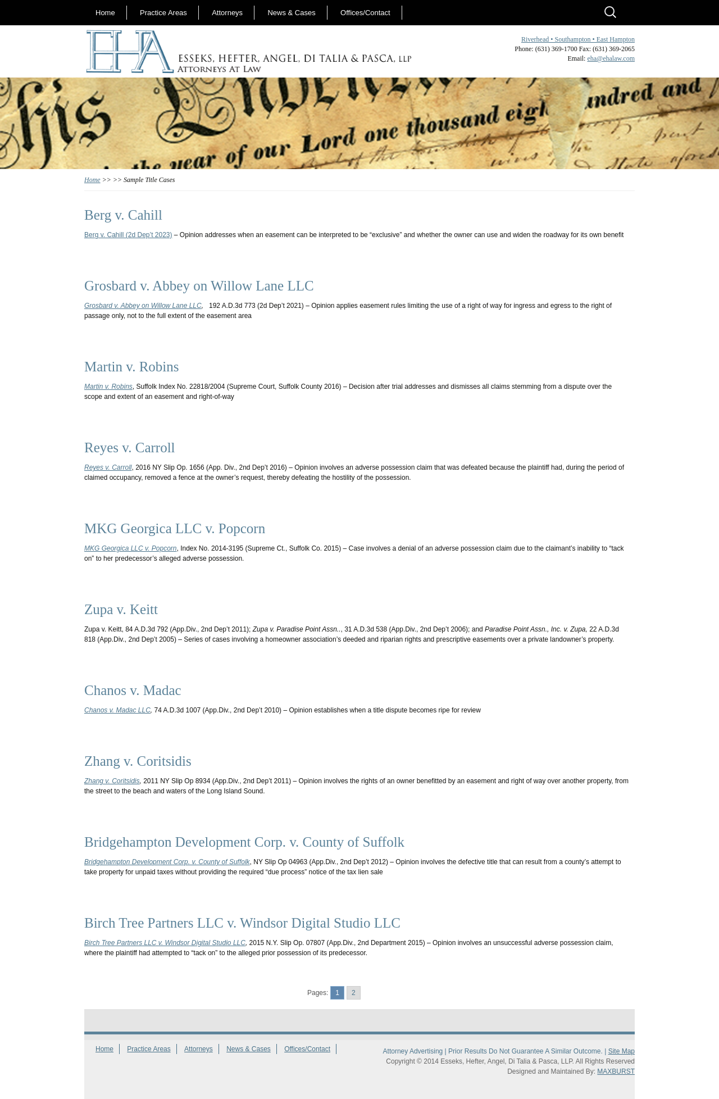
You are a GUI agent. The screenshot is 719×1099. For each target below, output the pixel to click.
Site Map (621, 1051)
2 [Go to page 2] (354, 993)
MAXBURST (616, 1071)
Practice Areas (163, 12)
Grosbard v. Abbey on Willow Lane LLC (143, 306)
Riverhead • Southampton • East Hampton (578, 39)
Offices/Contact (365, 12)
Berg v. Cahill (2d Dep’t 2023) (128, 235)
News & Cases (291, 12)
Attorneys (227, 12)
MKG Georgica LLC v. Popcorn (130, 548)
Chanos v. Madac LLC (117, 710)
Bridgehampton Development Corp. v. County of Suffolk (167, 862)
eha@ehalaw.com (611, 58)
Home (105, 12)
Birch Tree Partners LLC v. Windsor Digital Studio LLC (164, 943)
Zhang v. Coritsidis (111, 781)
